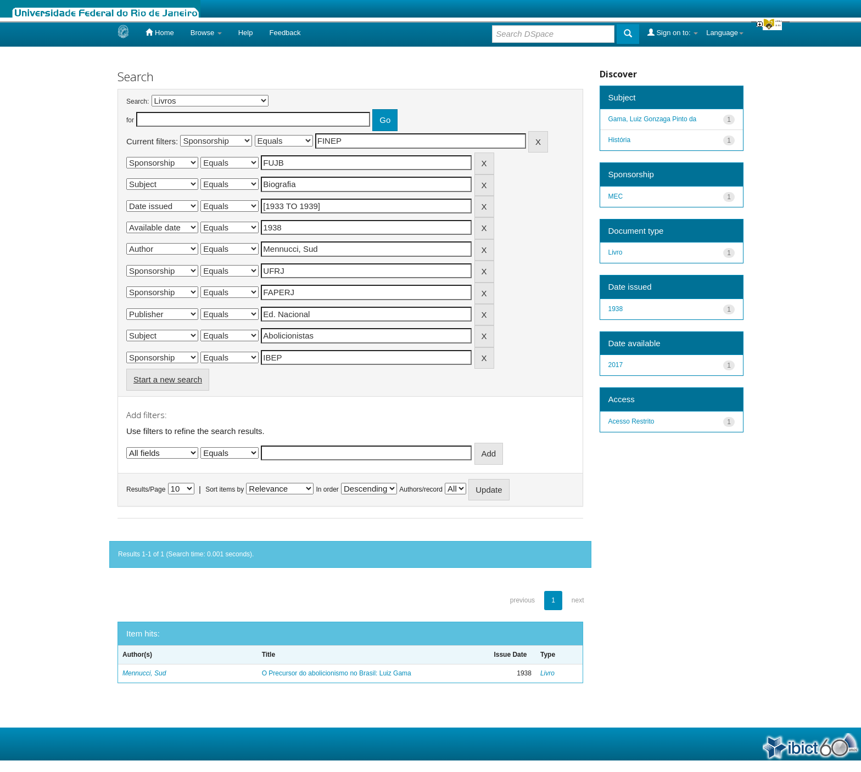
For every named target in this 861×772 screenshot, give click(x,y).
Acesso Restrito (631, 421)
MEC (615, 196)
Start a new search (167, 379)
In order (327, 489)
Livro (547, 673)
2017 (615, 365)
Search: (137, 101)
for (130, 120)
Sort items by (224, 489)
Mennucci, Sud (144, 673)
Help (245, 33)
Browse (206, 33)
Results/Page (145, 489)
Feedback (284, 33)
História (619, 140)
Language (724, 33)
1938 (615, 309)
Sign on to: (672, 32)
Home (160, 32)
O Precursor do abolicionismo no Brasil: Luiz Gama (336, 673)
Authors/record (421, 489)
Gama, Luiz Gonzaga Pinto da (652, 119)
